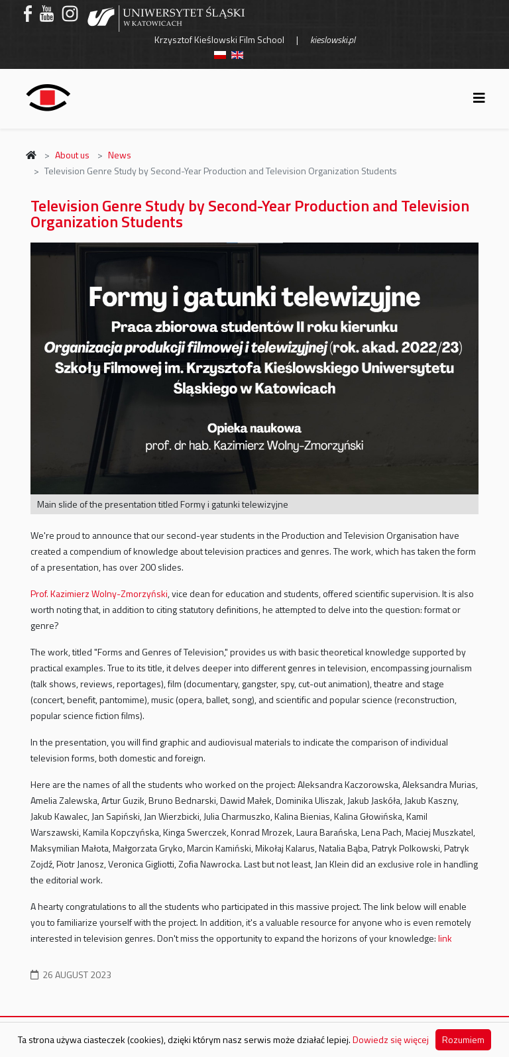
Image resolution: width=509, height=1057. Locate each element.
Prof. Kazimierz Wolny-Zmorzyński (99, 593)
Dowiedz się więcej (391, 1039)
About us (72, 155)
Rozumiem (463, 1039)
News (119, 155)
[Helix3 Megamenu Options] (479, 98)
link (445, 938)
